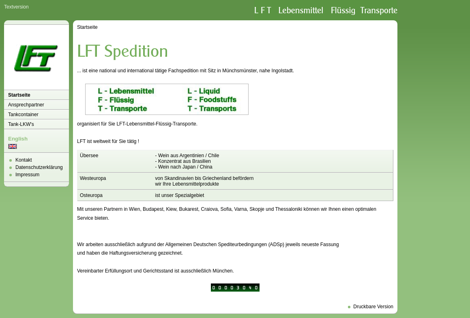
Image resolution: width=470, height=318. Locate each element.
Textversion (16, 7)
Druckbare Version (373, 306)
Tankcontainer (23, 114)
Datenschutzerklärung (39, 167)
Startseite (19, 95)
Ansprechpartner (26, 105)
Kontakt (23, 160)
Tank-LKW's (21, 124)
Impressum (27, 174)
